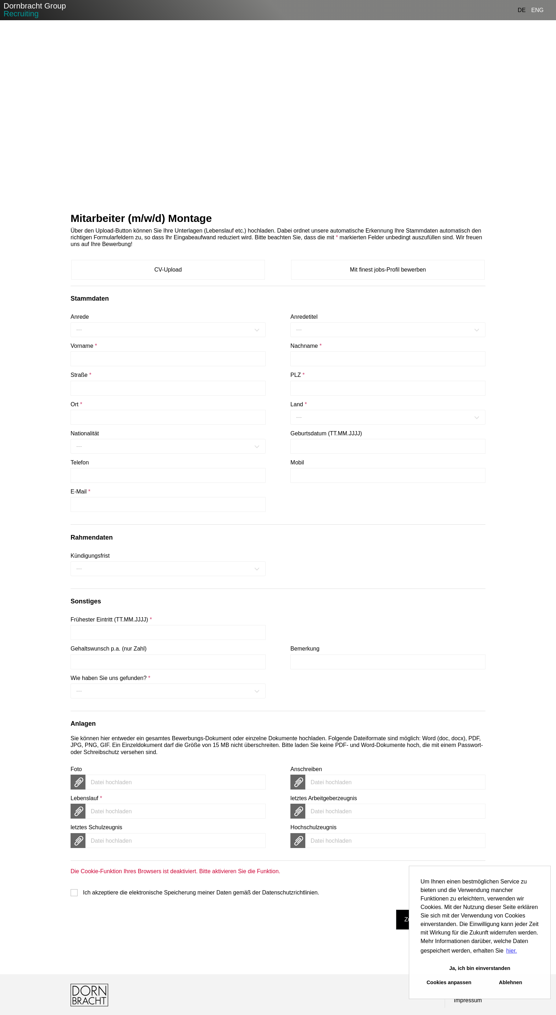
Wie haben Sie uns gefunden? (110, 678)
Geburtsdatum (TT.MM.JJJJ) (326, 433)
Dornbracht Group (35, 9)
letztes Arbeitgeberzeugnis (323, 798)
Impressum (468, 1000)
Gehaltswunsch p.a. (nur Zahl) (108, 649)
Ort (76, 404)
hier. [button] (511, 951)
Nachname (306, 346)
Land (298, 404)
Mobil (297, 462)
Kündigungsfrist (90, 556)
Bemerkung (304, 649)
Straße (81, 375)
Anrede (80, 317)
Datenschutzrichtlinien (290, 892)
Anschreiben (306, 769)
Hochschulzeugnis (313, 827)
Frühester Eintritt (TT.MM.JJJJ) (111, 620)
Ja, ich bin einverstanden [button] (479, 968)
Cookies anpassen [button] (449, 982)
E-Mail (80, 492)
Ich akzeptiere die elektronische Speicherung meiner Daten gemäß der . (201, 892)
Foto (76, 769)
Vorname (84, 346)
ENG (537, 10)
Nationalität (85, 433)
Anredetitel (304, 317)
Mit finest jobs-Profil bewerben (388, 270)
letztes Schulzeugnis (96, 827)
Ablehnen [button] (510, 982)
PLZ (297, 375)
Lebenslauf (86, 798)
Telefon (80, 462)
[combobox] (168, 329)
